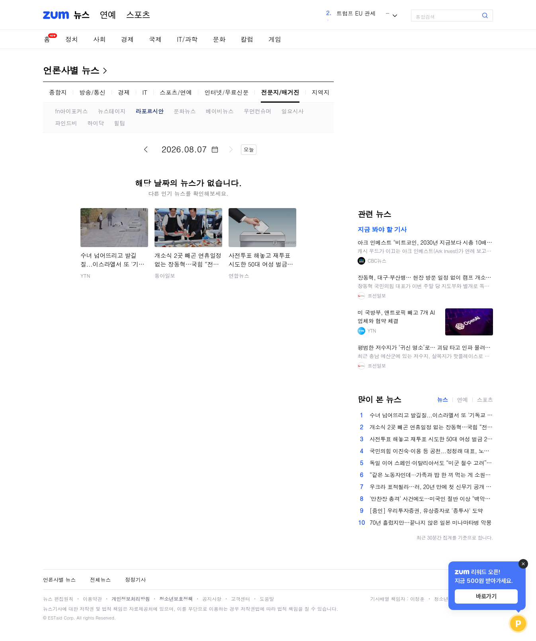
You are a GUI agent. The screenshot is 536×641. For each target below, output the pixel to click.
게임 (274, 39)
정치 (71, 39)
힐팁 (119, 123)
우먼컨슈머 (258, 111)
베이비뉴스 (220, 111)
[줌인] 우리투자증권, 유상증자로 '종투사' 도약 (426, 510)
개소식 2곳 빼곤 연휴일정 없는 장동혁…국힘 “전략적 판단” (431, 427)
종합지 (58, 92)
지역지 (321, 92)
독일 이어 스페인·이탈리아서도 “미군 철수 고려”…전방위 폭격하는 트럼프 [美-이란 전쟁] (431, 463)
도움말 (267, 598)
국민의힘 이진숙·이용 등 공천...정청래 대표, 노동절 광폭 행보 (431, 451)
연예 (108, 15)
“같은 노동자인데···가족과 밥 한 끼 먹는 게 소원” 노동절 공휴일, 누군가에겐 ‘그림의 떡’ (431, 475)
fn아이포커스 (71, 111)
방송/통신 (92, 92)
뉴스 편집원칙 (58, 598)
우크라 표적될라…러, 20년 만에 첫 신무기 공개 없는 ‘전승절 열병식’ (431, 487)
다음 (231, 149)
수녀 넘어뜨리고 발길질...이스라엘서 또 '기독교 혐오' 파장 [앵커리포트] (431, 415)
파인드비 (66, 123)
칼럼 (247, 39)
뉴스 (82, 15)
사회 (99, 39)
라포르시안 (150, 111)
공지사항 (211, 598)
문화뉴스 (185, 111)
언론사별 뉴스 (71, 70)
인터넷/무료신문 (226, 92)
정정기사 (135, 579)
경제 (127, 39)
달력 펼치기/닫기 (215, 150)
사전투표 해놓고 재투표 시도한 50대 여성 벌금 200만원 (431, 439)
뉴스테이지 (112, 111)
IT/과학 (187, 39)
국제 (155, 39)
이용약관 (92, 598)
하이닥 (95, 123)
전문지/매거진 (280, 92)
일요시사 (293, 111)
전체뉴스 (100, 579)
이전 (146, 149)
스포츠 (138, 15)
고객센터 (240, 598)
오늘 (249, 149)
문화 (219, 39)
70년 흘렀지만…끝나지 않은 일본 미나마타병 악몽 (430, 522)
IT (144, 92)
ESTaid (55, 618)
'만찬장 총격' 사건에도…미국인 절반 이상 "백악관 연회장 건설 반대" (431, 499)
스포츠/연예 (176, 92)
